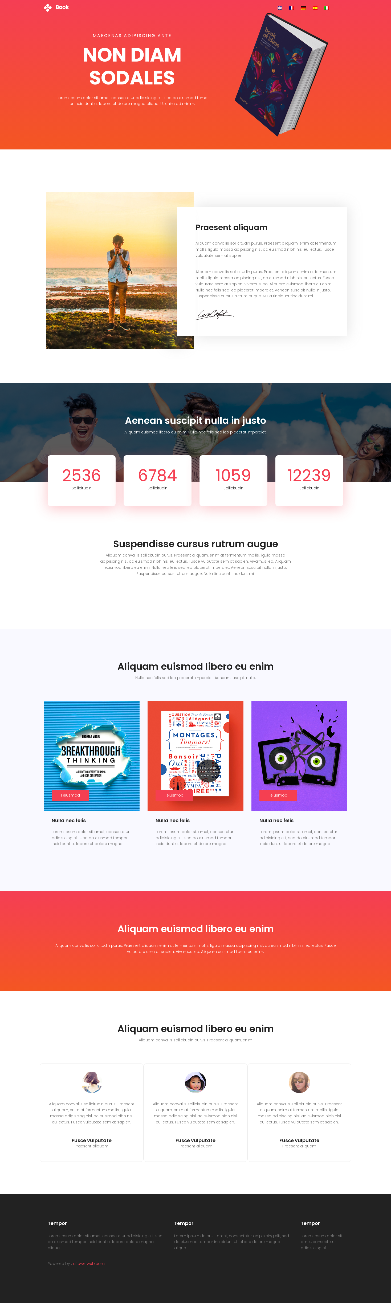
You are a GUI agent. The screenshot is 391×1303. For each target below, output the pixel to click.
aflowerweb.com (89, 1263)
